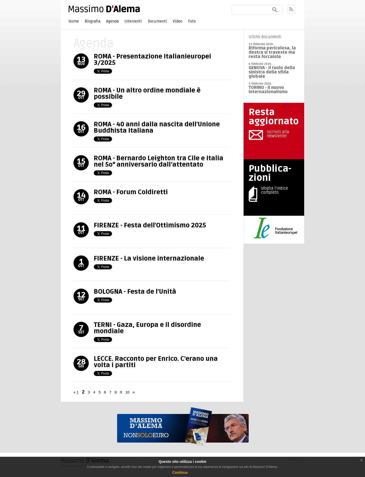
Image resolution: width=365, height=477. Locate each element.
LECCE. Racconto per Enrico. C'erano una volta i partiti (156, 362)
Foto (192, 21)
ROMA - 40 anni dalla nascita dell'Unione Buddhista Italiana (157, 127)
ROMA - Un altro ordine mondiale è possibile (147, 94)
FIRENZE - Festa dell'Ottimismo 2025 (150, 225)
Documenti (157, 21)
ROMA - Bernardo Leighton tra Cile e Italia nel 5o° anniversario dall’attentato (158, 161)
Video (177, 21)
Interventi (133, 21)
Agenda (112, 21)
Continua (180, 472)
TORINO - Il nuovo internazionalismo (268, 89)
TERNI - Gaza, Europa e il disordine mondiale (147, 328)
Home (73, 21)
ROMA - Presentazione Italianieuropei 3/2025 (152, 60)
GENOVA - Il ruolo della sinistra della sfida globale (272, 72)
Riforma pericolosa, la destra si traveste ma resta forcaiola (272, 52)
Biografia (92, 21)
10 (127, 392)
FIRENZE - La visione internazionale (149, 258)
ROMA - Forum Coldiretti (131, 192)
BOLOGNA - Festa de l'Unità (135, 291)
